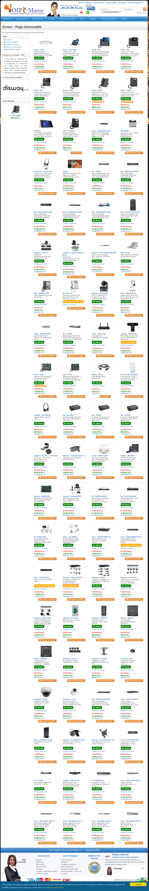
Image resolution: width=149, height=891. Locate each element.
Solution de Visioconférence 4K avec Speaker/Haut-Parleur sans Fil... (71, 259)
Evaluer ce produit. (40, 61)
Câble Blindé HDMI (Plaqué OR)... (98, 377)
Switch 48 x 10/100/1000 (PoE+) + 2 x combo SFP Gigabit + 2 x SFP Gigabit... (100, 135)
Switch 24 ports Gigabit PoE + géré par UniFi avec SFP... (101, 256)
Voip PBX (51, 19)
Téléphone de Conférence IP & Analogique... (72, 742)
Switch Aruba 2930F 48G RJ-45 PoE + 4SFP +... (42, 783)
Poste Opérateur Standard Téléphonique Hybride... (130, 255)
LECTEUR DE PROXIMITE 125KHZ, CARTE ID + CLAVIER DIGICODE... (42, 663)
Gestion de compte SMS (69, 869)
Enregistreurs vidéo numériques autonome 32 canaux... (100, 784)
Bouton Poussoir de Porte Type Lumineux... (72, 621)
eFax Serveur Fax (67, 866)
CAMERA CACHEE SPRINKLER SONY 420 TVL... (100, 662)
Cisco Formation (66, 860)
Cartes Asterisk (21, 19)
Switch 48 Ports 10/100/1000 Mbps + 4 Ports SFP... (128, 784)
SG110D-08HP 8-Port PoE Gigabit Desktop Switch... (99, 540)
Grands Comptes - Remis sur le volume (71, 872)
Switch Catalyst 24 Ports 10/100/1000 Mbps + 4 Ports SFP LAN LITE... (71, 824)
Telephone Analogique (108, 19)
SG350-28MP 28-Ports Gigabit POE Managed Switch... (128, 540)
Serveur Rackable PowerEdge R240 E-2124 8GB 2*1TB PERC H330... (101, 215)
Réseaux (93, 19)
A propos (9, 40)
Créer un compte (12, 42)
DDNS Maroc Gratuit (13, 49)
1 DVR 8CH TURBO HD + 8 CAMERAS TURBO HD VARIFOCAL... (101, 581)
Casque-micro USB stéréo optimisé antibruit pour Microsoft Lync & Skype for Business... (43, 176)
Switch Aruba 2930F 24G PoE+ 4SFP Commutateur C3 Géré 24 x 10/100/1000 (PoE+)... (72, 338)
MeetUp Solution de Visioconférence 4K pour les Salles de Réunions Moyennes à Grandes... (71, 785)
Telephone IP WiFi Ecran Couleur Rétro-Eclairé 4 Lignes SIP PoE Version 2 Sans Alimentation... (72, 94)
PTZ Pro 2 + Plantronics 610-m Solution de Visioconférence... (42, 459)
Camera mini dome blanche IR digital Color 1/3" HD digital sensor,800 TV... (72, 703)
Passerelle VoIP (37, 19)
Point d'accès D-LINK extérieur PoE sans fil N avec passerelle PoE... (129, 378)
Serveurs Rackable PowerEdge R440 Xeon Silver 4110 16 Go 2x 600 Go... (100, 703)
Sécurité (124, 19)
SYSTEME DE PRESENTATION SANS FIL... (100, 337)
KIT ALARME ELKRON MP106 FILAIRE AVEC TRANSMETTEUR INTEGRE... (71, 541)
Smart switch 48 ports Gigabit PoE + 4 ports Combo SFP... (128, 743)
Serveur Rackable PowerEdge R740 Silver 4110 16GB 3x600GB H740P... (42, 216)
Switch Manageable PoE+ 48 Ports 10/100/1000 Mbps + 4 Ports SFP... (43, 824)
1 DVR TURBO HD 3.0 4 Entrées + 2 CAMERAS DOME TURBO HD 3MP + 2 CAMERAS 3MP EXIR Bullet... (43, 623)
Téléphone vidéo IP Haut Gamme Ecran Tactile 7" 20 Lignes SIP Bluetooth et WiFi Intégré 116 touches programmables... (101, 55)
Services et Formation (67, 19)
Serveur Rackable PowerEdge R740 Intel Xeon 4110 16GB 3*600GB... (128, 176)
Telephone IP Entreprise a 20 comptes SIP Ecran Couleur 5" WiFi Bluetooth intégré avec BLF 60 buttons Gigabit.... (72, 380)
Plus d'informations (56, 887)
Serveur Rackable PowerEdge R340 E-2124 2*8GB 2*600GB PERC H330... (72, 216)
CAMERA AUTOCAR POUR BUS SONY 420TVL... (128, 662)
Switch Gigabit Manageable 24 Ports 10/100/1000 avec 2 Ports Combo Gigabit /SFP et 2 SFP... (129, 704)
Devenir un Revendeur (14, 47)
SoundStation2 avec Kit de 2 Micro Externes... (101, 742)
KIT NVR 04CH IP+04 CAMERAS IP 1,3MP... (70, 661)
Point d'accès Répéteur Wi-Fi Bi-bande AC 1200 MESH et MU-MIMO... (100, 459)
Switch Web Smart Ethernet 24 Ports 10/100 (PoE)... (42, 337)
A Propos (64, 862)
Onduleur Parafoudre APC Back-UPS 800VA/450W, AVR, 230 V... (101, 418)
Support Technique (12, 44)
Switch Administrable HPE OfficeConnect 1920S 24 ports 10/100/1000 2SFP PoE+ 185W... (101, 176)
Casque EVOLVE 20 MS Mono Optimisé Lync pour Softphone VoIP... (129, 297)
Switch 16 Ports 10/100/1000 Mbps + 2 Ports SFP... (128, 824)
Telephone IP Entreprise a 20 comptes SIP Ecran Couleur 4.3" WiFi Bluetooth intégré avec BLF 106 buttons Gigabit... (43, 380)
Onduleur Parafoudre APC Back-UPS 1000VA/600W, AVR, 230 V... (72, 418)
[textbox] (111, 9)
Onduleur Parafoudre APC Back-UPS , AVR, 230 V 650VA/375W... (130, 418)
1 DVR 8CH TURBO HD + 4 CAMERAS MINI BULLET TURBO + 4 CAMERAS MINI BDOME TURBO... (72, 583)
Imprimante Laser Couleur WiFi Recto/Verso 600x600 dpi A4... (130, 134)
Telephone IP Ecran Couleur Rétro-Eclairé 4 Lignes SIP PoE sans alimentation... (71, 135)
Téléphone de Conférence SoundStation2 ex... (72, 458)
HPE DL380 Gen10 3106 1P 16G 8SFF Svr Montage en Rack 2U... (129, 500)
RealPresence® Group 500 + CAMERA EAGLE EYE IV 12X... (71, 500)
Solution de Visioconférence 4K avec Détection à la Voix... (42, 256)
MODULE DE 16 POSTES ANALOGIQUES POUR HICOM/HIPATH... (43, 500)
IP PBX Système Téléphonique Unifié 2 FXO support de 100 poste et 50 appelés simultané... (43, 54)
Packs (82, 19)
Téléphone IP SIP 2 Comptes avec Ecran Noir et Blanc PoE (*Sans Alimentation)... (129, 94)
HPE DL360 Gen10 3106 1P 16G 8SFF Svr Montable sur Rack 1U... (100, 500)
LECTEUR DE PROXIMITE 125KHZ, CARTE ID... (128, 621)
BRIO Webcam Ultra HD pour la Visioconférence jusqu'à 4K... (129, 337)
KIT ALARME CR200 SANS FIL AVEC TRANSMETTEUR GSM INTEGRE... (42, 541)
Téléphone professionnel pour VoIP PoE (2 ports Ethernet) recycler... (71, 297)
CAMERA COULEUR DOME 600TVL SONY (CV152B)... (41, 703)
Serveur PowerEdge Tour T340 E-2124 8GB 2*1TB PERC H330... (129, 215)
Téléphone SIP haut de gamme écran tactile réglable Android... (129, 459)
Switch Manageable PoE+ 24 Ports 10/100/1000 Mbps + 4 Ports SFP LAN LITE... (101, 825)
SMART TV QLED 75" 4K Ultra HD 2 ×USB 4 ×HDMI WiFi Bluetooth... (71, 175)
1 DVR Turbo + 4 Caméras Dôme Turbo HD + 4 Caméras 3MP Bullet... (130, 581)
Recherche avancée (111, 12)
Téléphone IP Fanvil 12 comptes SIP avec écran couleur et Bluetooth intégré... (42, 94)
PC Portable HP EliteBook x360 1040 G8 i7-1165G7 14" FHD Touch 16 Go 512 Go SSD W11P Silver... (43, 135)
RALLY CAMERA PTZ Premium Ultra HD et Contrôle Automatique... (100, 297)
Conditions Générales (68, 864)
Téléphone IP (6, 19)
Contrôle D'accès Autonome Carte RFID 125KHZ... (99, 621)
